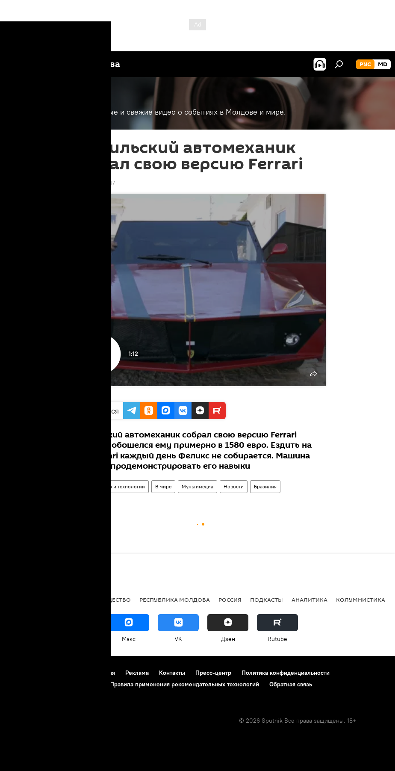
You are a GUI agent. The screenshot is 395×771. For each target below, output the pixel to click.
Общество (114, 599)
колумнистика (360, 599)
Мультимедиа (197, 486)
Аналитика (309, 599)
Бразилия (265, 486)
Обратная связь (290, 684)
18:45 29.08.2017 (92, 183)
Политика (25, 599)
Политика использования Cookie (54, 684)
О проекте (23, 672)
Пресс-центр (213, 672)
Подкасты (266, 599)
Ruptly (82, 393)
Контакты (172, 672)
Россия (230, 599)
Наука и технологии (121, 486)
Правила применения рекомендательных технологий (184, 684)
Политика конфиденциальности (286, 672)
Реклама (137, 672)
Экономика (69, 599)
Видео (80, 486)
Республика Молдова (174, 599)
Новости (234, 486)
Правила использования (81, 672)
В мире (163, 486)
